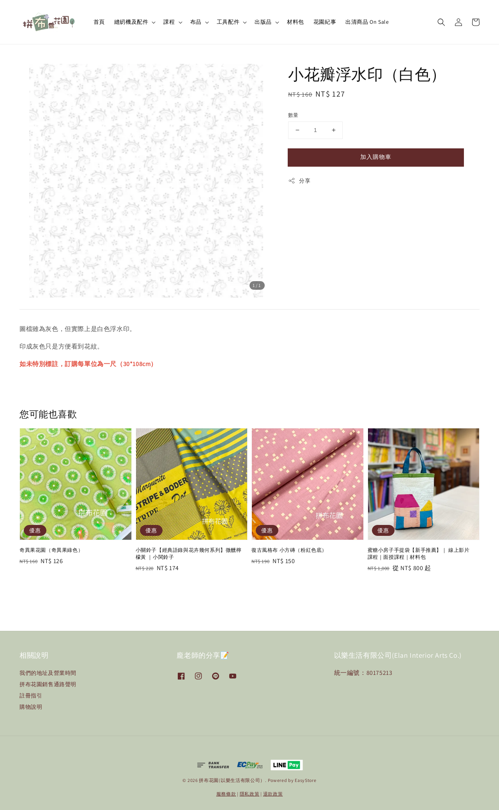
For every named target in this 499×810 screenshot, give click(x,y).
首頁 (99, 21)
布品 (196, 21)
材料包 (295, 21)
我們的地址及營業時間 (47, 672)
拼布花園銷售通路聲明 (47, 684)
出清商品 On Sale (367, 21)
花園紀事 (324, 21)
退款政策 (273, 794)
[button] (441, 22)
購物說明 (30, 706)
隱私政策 (250, 794)
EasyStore (305, 780)
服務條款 (226, 794)
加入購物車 (375, 156)
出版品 (263, 21)
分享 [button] (299, 181)
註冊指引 (30, 695)
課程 (169, 21)
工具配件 (228, 21)
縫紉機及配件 (131, 21)
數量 (293, 115)
